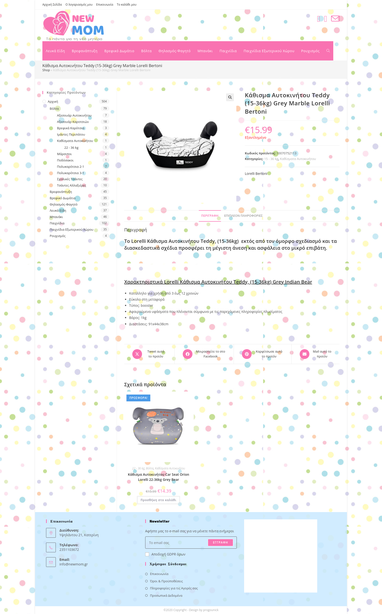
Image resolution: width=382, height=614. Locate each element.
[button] (230, 97)
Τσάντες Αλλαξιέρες (71, 185)
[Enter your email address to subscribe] (191, 542)
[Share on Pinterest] (262, 354)
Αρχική (53, 101)
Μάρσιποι (64, 154)
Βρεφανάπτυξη (61, 191)
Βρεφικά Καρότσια (70, 128)
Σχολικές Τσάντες (70, 179)
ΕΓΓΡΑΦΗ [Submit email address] (220, 542)
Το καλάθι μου (127, 4)
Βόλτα (149, 468)
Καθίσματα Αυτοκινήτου (298, 159)
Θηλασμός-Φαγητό (63, 204)
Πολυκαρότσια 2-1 (70, 166)
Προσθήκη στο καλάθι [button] (158, 500)
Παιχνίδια (57, 223)
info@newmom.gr (73, 564)
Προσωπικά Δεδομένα (166, 595)
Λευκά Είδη (58, 210)
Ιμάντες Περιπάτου (71, 134)
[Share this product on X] (149, 354)
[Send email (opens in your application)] (335, 18)
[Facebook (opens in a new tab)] (318, 18)
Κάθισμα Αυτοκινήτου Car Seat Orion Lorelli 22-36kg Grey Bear (158, 477)
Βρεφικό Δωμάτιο (63, 198)
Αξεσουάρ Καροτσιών (73, 121)
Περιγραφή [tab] (210, 216)
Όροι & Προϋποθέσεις (166, 581)
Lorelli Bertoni (256, 173)
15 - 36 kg (271, 159)
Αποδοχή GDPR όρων (165, 554)
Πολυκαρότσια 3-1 (70, 173)
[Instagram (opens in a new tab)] (325, 18)
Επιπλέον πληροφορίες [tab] (243, 216)
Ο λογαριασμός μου (79, 4)
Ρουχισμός (58, 236)
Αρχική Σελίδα (52, 4)
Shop (46, 70)
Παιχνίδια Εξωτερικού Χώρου (71, 229)
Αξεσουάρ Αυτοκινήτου (74, 115)
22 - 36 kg (138, 468)
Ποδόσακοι (65, 160)
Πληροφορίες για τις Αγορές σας (174, 588)
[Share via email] (315, 354)
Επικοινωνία (104, 4)
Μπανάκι (56, 217)
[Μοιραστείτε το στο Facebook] (204, 354)
